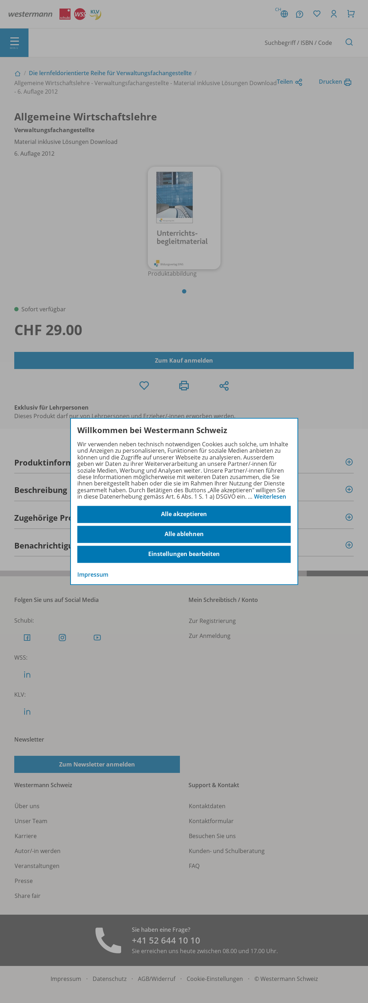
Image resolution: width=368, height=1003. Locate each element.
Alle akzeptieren (184, 514)
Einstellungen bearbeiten (184, 554)
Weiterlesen (270, 496)
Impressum (92, 574)
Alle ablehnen (184, 534)
